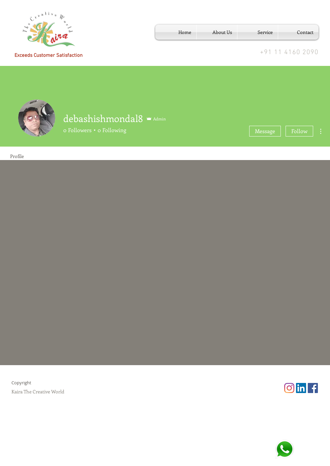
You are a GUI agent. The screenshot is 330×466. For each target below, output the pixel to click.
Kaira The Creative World (37, 391)
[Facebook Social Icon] (313, 388)
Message (265, 130)
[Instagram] (289, 388)
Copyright (21, 383)
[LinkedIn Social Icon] (301, 388)
